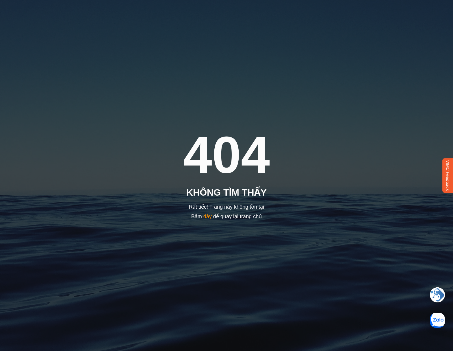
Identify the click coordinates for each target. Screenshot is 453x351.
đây (207, 216)
